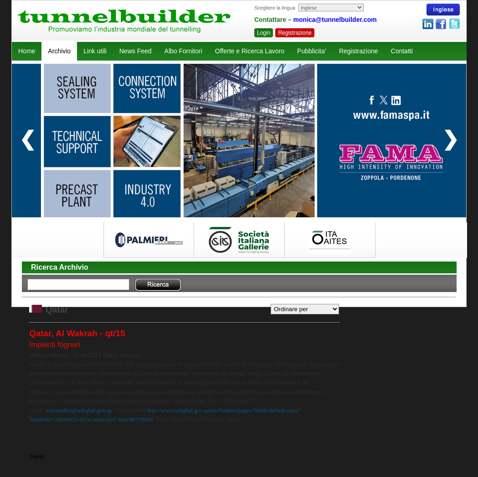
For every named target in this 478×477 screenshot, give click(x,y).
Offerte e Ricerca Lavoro (249, 51)
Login (263, 33)
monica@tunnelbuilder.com (335, 19)
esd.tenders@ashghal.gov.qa (79, 410)
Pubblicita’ (311, 51)
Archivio (59, 51)
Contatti (402, 51)
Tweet (37, 456)
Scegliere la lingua (274, 7)
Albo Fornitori (183, 51)
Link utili (95, 51)
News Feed (135, 51)
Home (26, 51)
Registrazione (294, 33)
